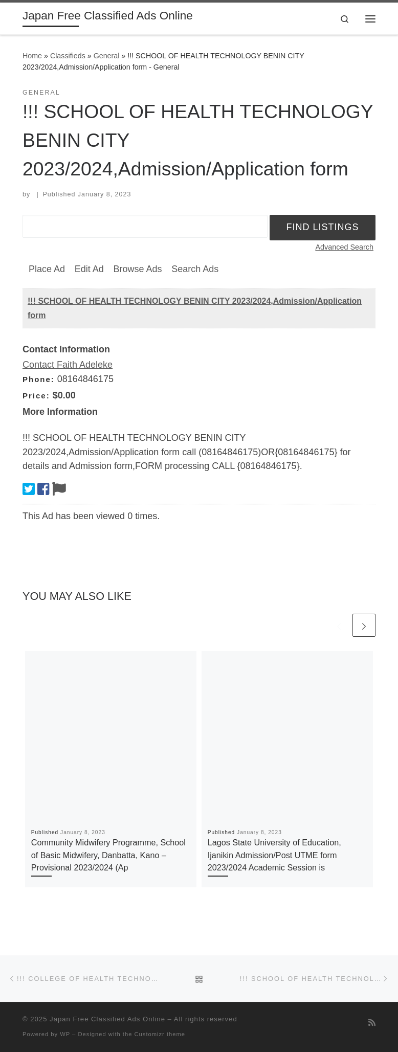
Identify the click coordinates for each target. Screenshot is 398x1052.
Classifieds (67, 56)
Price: (36, 395)
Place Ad (47, 269)
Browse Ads (137, 269)
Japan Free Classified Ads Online (107, 1019)
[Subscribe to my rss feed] (371, 1022)
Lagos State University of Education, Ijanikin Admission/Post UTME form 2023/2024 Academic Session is (274, 855)
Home (32, 56)
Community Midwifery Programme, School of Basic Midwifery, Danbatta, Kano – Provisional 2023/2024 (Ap (108, 855)
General (107, 56)
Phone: (39, 379)
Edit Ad (89, 269)
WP (65, 1034)
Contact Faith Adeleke (68, 365)
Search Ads (194, 269)
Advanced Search (344, 247)
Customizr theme (160, 1034)
